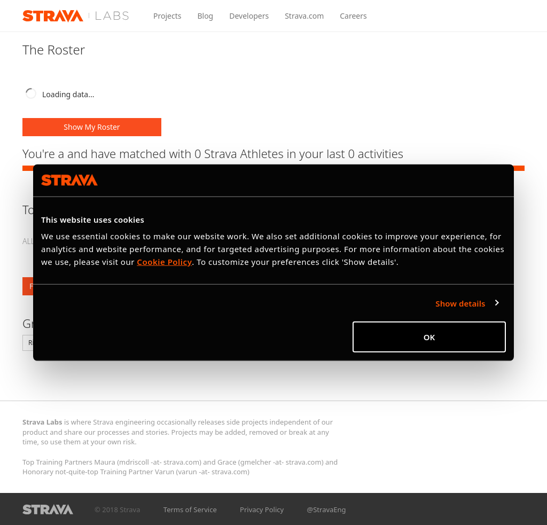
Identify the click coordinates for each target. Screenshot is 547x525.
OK (429, 337)
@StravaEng (326, 509)
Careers (353, 16)
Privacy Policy (262, 509)
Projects (167, 16)
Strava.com (304, 16)
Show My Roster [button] (92, 127)
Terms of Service (190, 509)
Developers (249, 16)
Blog (205, 16)
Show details (460, 302)
